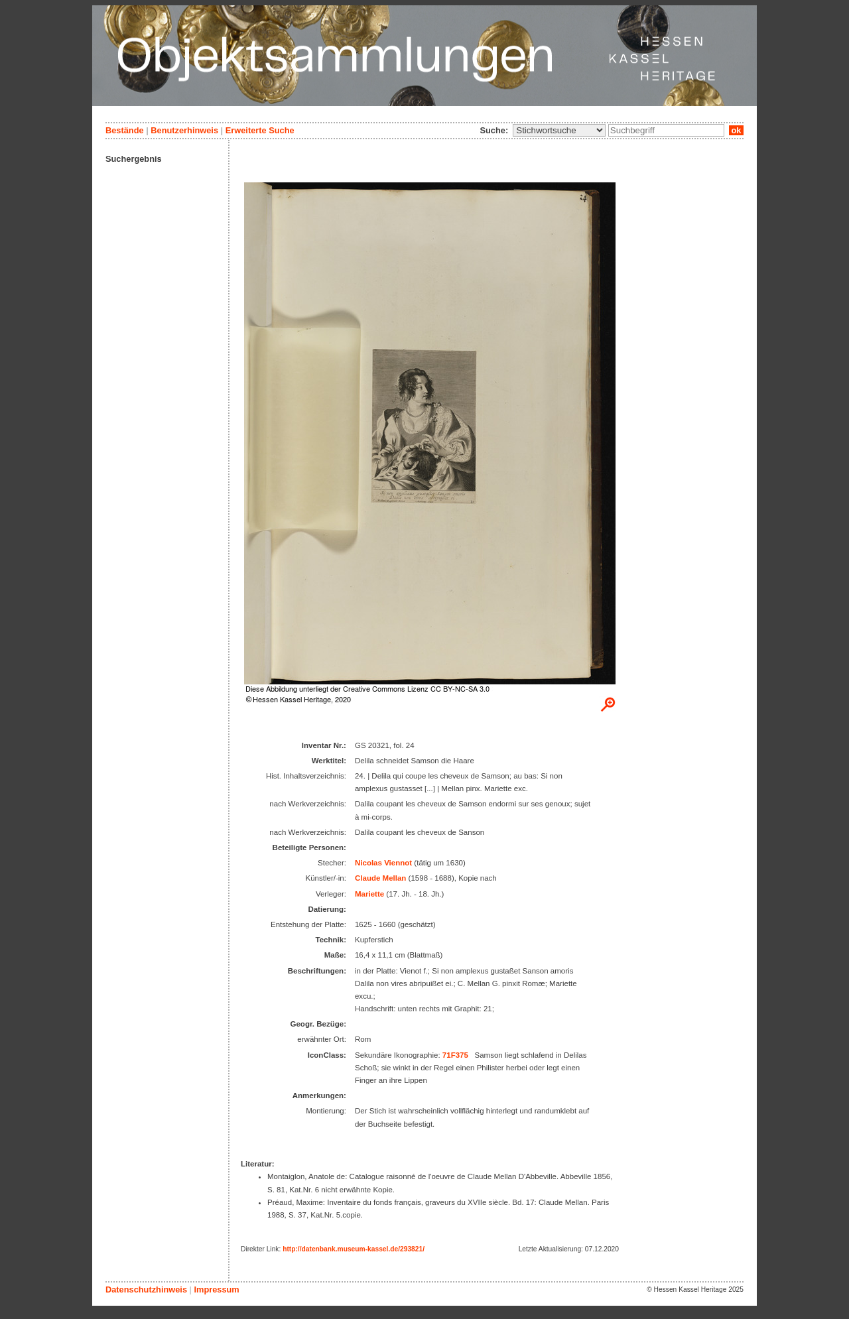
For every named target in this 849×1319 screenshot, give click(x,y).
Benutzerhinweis (184, 130)
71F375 (455, 1055)
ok (736, 130)
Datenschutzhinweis (146, 1289)
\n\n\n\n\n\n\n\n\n (559, 130)
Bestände (124, 130)
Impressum (216, 1289)
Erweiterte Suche (260, 130)
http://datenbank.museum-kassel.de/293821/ (353, 1249)
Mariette (369, 894)
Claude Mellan (380, 878)
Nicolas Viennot (383, 863)
